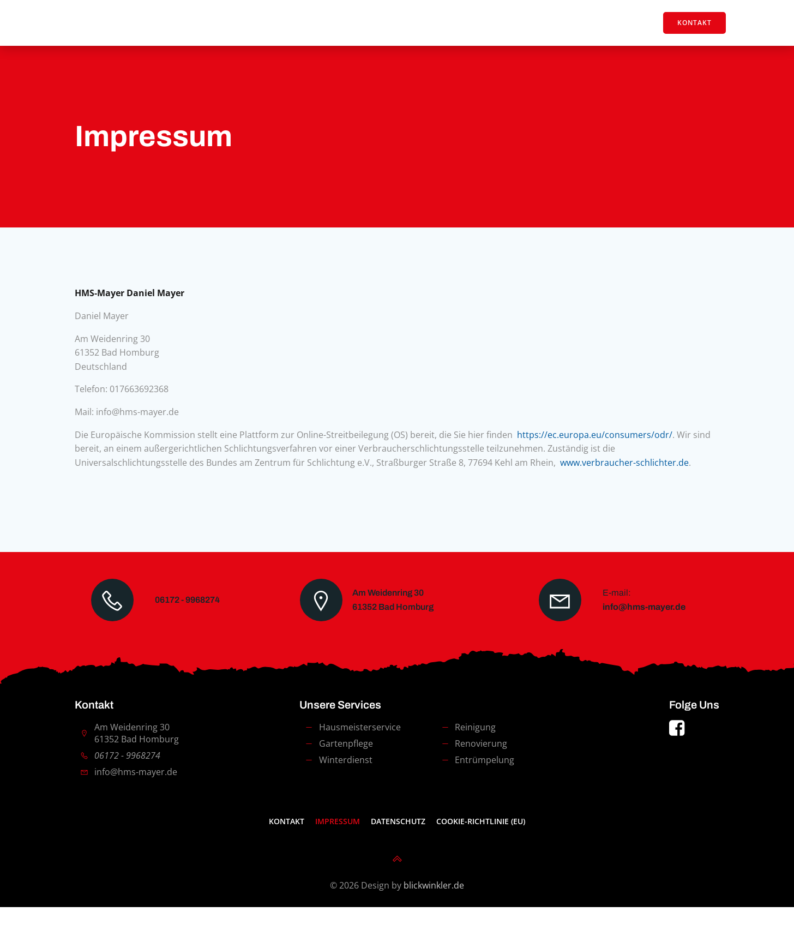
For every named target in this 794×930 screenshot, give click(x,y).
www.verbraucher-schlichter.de (627, 472)
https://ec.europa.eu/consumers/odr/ (597, 444)
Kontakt (286, 844)
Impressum (337, 844)
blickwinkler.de (434, 909)
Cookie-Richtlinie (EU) (480, 844)
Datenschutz (398, 844)
